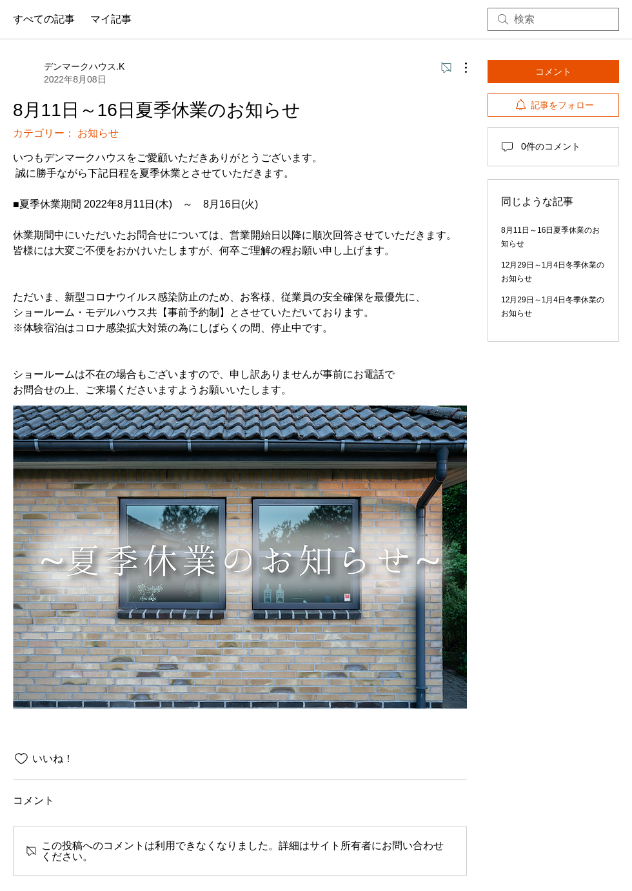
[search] (553, 19)
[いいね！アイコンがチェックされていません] (21, 759)
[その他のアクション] (459, 67)
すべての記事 (44, 19)
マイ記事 (111, 19)
